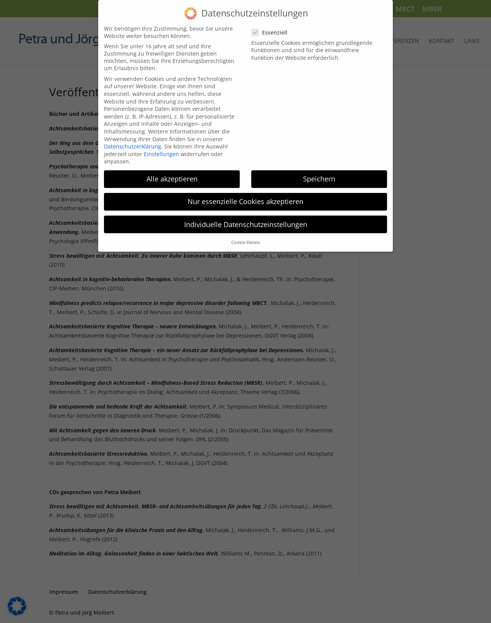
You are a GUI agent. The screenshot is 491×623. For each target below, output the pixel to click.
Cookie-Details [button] (245, 236)
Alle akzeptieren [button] (172, 172)
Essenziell (272, 26)
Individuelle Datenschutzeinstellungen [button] (245, 218)
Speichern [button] (319, 172)
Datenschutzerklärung (132, 140)
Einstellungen (161, 148)
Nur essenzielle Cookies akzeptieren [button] (245, 195)
